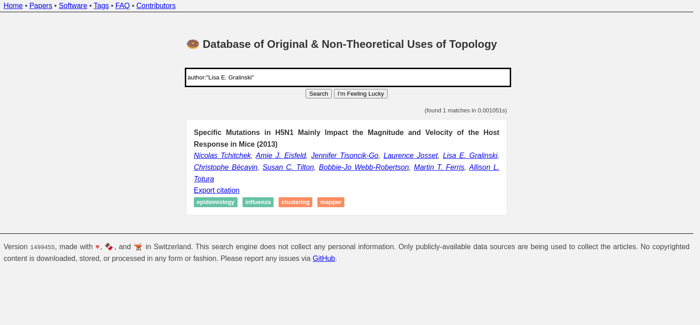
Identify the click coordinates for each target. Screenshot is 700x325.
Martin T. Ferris (439, 167)
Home (13, 5)
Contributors (156, 5)
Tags (101, 5)
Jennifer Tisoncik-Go (344, 155)
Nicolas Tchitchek (222, 155)
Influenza (257, 202)
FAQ (122, 5)
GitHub (324, 258)
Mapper (331, 202)
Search (318, 93)
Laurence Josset (411, 155)
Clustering (296, 202)
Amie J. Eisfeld (281, 155)
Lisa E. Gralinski (470, 155)
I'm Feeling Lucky (361, 93)
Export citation (216, 190)
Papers (40, 5)
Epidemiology (216, 202)
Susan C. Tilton (288, 167)
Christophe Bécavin (225, 167)
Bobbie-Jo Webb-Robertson (364, 167)
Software (73, 5)
